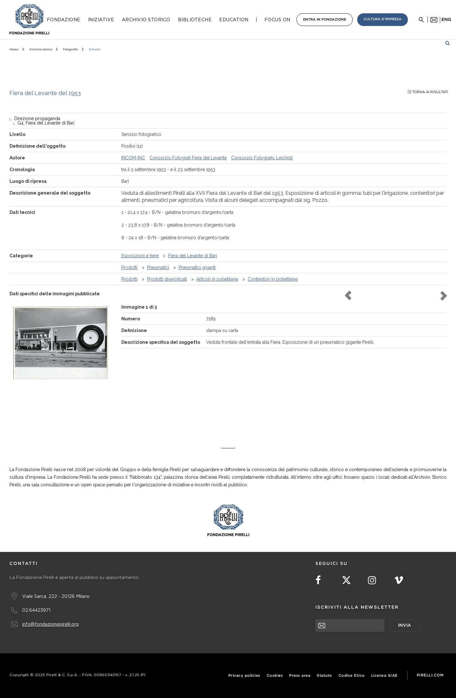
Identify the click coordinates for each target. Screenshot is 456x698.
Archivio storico (40, 49)
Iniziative (101, 19)
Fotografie (70, 49)
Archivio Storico (146, 19)
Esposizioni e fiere (140, 255)
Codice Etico (352, 675)
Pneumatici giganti (197, 267)
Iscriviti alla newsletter (357, 607)
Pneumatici (158, 267)
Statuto (324, 675)
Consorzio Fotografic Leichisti (262, 157)
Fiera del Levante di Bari (192, 255)
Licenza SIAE (384, 675)
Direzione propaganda (37, 118)
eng (446, 20)
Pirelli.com (430, 675)
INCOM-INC (133, 157)
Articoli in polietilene (217, 279)
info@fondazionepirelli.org (50, 624)
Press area (299, 675)
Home (14, 49)
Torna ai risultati (428, 92)
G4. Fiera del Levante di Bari (45, 122)
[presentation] (363, 644)
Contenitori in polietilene (273, 279)
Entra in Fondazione (324, 19)
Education (234, 19)
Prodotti (129, 267)
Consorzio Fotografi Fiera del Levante (188, 157)
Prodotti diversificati (167, 279)
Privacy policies (244, 675)
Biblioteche (195, 19)
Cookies (275, 675)
